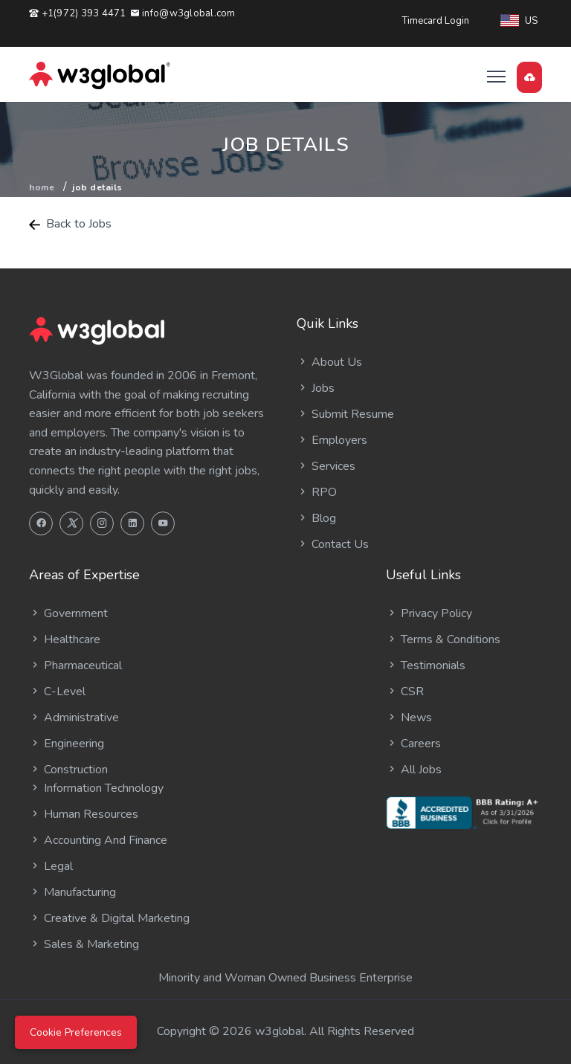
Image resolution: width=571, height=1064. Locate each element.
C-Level (57, 691)
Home (41, 187)
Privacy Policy (429, 613)
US (519, 21)
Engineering (66, 743)
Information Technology (96, 788)
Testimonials (425, 665)
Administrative (74, 717)
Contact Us (333, 544)
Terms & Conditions (443, 639)
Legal (51, 866)
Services (326, 466)
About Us (329, 362)
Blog (316, 518)
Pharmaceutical (75, 665)
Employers (332, 440)
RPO (317, 492)
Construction (68, 769)
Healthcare (64, 639)
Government (68, 613)
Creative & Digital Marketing (109, 918)
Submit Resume (345, 414)
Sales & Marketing (84, 944)
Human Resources (83, 814)
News (409, 717)
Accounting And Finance (98, 840)
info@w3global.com (183, 13)
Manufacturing (72, 892)
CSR (405, 691)
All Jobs (414, 769)
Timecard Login (435, 21)
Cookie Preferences (76, 1032)
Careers (413, 743)
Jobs (316, 388)
